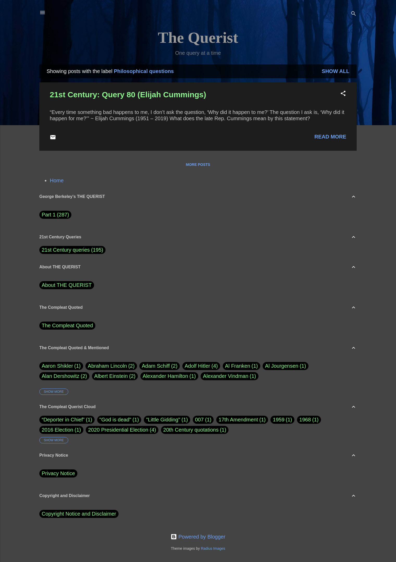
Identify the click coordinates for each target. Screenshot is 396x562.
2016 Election (57, 430)
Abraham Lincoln (111, 366)
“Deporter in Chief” (63, 419)
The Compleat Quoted (67, 325)
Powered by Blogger (198, 537)
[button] (343, 94)
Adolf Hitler (201, 366)
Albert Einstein (114, 376)
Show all (335, 71)
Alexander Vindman (229, 376)
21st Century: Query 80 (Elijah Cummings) (128, 94)
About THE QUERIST (67, 285)
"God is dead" (115, 419)
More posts (198, 164)
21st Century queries (66, 250)
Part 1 (55, 215)
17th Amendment (238, 419)
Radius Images (213, 548)
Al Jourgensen (285, 366)
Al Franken (241, 366)
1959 (278, 419)
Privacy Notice (58, 473)
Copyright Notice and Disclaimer (79, 514)
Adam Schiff (159, 366)
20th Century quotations (191, 430)
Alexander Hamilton (169, 376)
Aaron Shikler (61, 366)
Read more (330, 137)
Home (57, 180)
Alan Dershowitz (64, 376)
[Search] (353, 14)
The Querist (198, 37)
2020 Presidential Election (118, 430)
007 (199, 419)
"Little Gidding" (163, 419)
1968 (305, 419)
